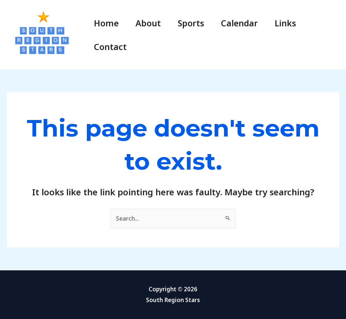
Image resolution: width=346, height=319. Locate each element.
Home (106, 23)
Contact (110, 46)
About (148, 23)
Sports (191, 23)
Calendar (239, 23)
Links (285, 23)
